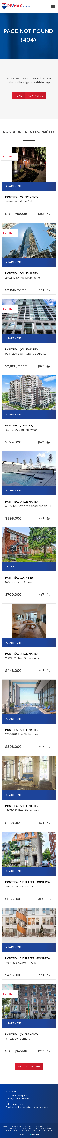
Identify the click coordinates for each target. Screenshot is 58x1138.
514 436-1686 (17, 1104)
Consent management (43, 1130)
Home (18, 96)
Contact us (35, 96)
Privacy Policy (11, 1130)
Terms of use (26, 1130)
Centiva (34, 1134)
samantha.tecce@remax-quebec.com (30, 1107)
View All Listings (29, 1067)
